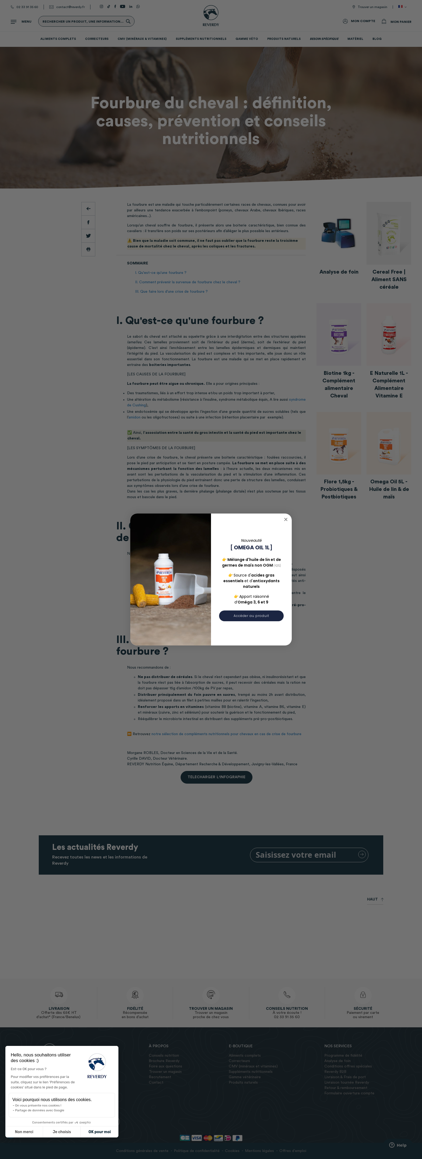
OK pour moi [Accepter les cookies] (100, 1132)
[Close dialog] (286, 519)
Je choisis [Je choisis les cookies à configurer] (62, 1132)
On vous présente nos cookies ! (38, 1105)
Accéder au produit (251, 615)
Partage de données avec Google (39, 1110)
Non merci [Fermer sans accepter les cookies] (24, 1132)
